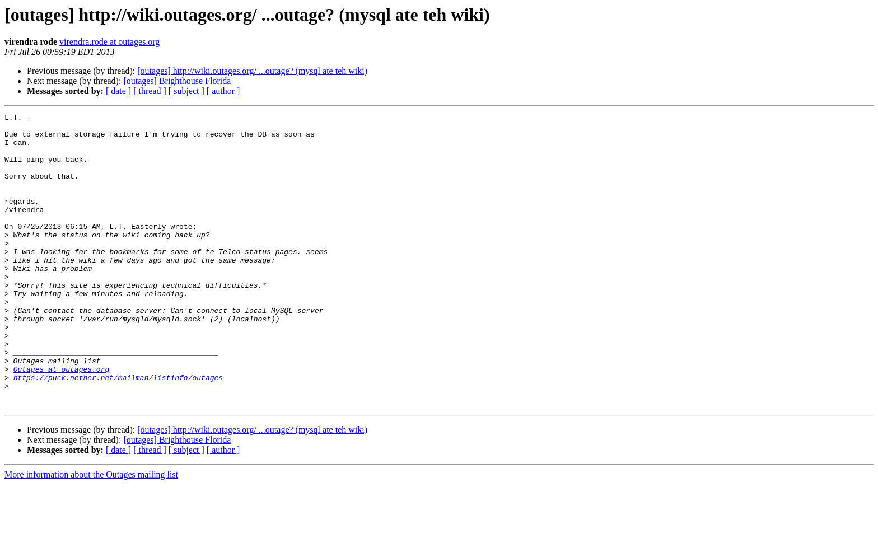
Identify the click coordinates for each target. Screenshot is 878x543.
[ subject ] (186, 91)
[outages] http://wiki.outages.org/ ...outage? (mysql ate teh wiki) (252, 71)
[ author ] (223, 91)
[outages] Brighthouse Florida (177, 81)
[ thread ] (149, 91)
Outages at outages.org (61, 421)
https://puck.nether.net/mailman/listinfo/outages (118, 431)
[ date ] (118, 91)
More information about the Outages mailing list (91, 533)
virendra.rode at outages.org (109, 41)
